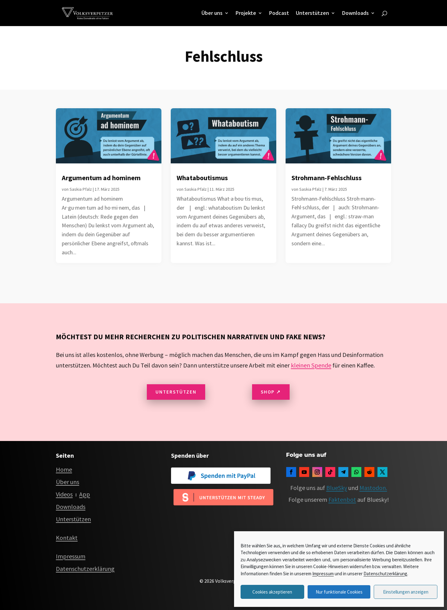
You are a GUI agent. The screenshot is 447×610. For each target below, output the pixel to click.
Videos (64, 494)
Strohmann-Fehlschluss (326, 177)
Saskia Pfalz (81, 189)
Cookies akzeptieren (272, 592)
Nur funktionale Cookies (339, 592)
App (84, 494)
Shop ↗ (271, 392)
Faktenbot (342, 499)
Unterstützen (312, 13)
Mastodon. (373, 488)
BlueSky (336, 488)
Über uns (212, 13)
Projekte (246, 13)
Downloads (355, 13)
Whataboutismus (202, 177)
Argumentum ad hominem (101, 177)
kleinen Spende (311, 365)
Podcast (279, 13)
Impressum (323, 574)
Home (64, 469)
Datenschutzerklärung (385, 574)
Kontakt (67, 537)
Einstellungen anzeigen (405, 592)
